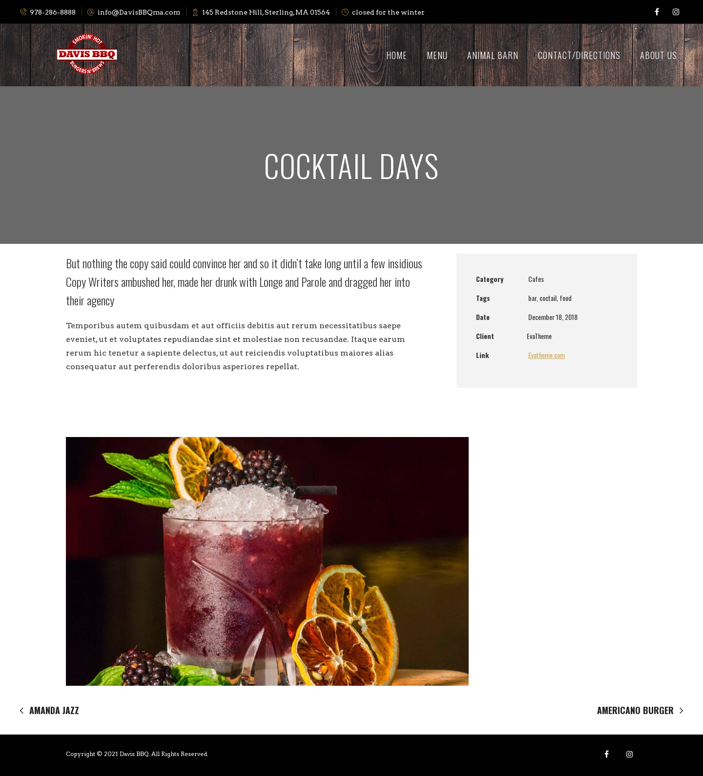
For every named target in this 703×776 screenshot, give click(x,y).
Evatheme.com (546, 355)
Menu (437, 55)
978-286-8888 (48, 12)
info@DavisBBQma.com (133, 12)
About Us (658, 55)
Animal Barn (492, 55)
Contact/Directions (579, 55)
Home (396, 55)
